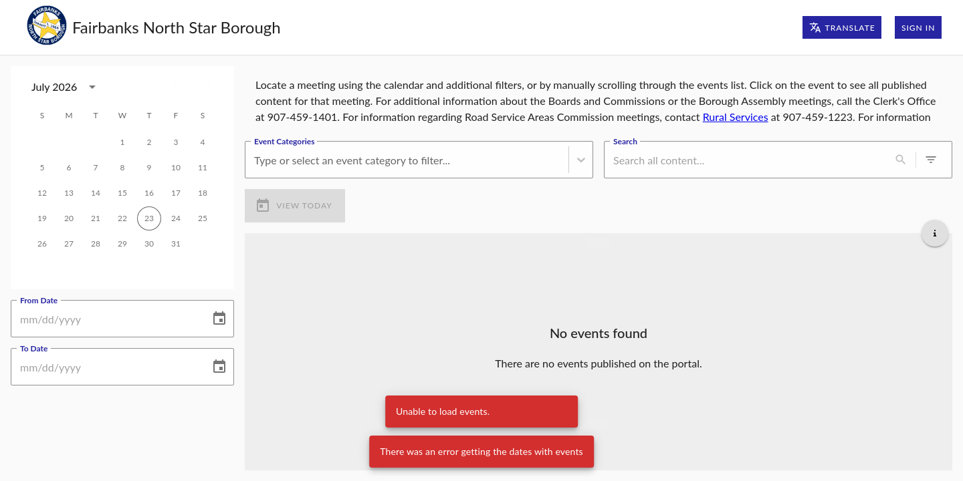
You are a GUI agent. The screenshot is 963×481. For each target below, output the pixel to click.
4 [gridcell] (203, 142)
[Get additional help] (935, 233)
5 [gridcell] (42, 168)
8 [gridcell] (122, 168)
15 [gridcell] (122, 193)
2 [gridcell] (149, 142)
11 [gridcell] (203, 168)
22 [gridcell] (122, 218)
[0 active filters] (931, 160)
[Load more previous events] (598, 243)
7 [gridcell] (96, 168)
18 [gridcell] (203, 193)
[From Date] (106, 318)
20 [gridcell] (69, 218)
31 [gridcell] (176, 244)
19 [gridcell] (42, 218)
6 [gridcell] (69, 168)
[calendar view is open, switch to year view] (92, 86)
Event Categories (284, 141)
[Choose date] (219, 318)
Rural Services (735, 116)
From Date (39, 300)
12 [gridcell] (42, 193)
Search (625, 141)
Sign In (918, 27)
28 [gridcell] (96, 244)
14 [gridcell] (96, 193)
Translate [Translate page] (842, 27)
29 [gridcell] (122, 244)
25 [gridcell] (203, 218)
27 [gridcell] (69, 244)
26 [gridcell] (42, 244)
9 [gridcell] (149, 168)
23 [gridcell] (149, 218)
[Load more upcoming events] (598, 424)
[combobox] (255, 160)
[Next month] (210, 86)
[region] (598, 98)
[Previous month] (175, 86)
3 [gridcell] (176, 142)
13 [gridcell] (69, 193)
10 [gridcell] (176, 168)
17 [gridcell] (176, 193)
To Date (33, 348)
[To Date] (106, 366)
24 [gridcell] (176, 218)
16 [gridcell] (149, 193)
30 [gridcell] (149, 244)
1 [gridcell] (122, 142)
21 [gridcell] (96, 218)
